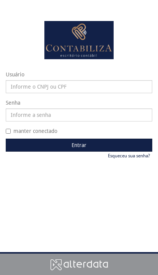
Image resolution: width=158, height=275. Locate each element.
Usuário (15, 74)
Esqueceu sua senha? (129, 156)
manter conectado (31, 131)
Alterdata (79, 264)
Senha (13, 103)
